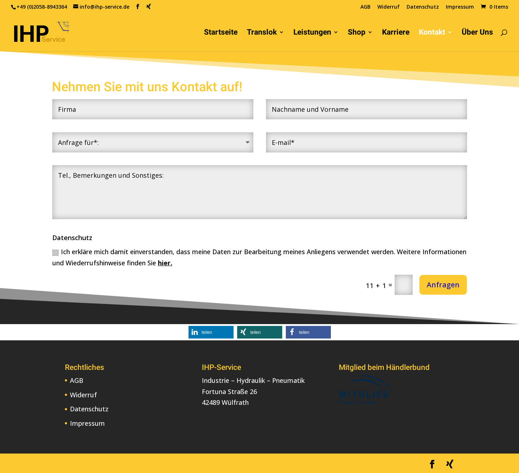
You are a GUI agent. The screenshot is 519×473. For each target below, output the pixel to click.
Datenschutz (423, 7)
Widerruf (388, 7)
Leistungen (312, 33)
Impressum (460, 7)
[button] (211, 332)
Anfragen (443, 284)
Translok (262, 33)
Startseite (221, 33)
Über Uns (477, 33)
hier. (165, 262)
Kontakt (432, 33)
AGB (365, 7)
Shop (356, 33)
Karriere (395, 33)
